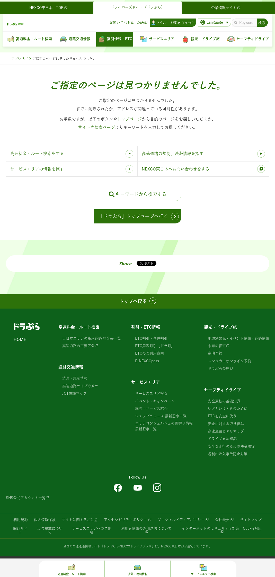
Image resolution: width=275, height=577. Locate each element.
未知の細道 (217, 346)
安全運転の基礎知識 (224, 401)
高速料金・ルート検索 (79, 327)
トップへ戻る (133, 301)
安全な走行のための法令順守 (231, 446)
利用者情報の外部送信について (146, 528)
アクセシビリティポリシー (125, 519)
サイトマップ (251, 519)
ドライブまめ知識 (222, 438)
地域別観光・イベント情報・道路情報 (238, 338)
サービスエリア (145, 382)
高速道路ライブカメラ (80, 386)
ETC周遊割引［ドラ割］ (155, 346)
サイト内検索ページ (96, 127)
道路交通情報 (70, 367)
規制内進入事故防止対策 (227, 454)
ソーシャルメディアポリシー (181, 519)
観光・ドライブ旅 (220, 327)
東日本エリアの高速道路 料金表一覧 (91, 338)
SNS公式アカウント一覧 (26, 498)
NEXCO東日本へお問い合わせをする (175, 169)
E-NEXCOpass (147, 361)
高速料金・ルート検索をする (37, 153)
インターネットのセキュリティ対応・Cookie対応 (222, 528)
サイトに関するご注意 (80, 519)
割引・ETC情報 (145, 327)
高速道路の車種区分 (78, 346)
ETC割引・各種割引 (151, 338)
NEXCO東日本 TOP (49, 6)
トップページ (129, 119)
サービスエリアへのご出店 (91, 530)
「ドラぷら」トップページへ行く (133, 216)
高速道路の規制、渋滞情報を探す (172, 153)
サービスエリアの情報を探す (37, 169)
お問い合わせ (118, 21)
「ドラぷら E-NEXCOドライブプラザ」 (127, 546)
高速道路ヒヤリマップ (226, 431)
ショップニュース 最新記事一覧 (161, 416)
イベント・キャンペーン (155, 401)
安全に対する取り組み (226, 424)
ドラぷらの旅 (218, 368)
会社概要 (222, 519)
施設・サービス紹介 (151, 408)
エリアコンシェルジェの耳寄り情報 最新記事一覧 (164, 426)
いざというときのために (227, 408)
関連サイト (20, 530)
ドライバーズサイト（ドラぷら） (138, 5)
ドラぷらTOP (18, 58)
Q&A (139, 21)
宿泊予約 (215, 353)
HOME (20, 339)
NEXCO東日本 (171, 546)
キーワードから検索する (141, 194)
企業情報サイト (225, 6)
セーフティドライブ (222, 390)
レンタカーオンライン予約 (229, 361)
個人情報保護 (45, 519)
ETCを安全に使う (222, 416)
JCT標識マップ (74, 393)
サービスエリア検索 (151, 393)
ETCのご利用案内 (149, 353)
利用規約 (20, 519)
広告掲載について (50, 530)
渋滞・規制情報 (74, 378)
